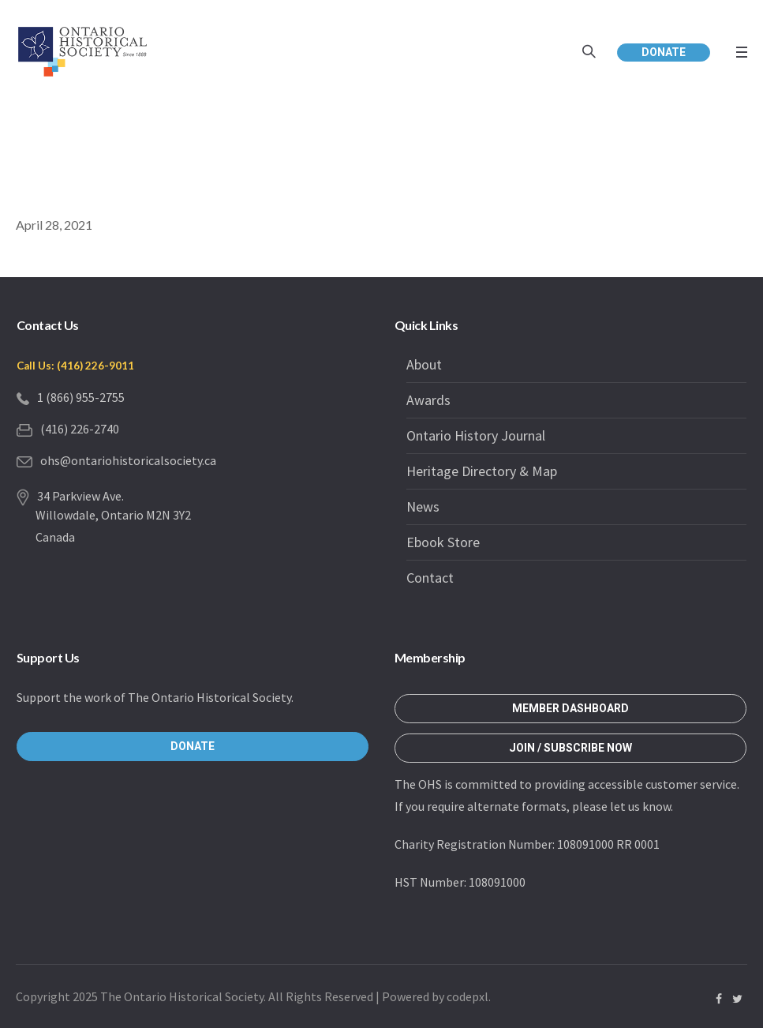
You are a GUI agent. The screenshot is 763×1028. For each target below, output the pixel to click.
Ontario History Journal (475, 435)
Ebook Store (443, 542)
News (422, 506)
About (424, 364)
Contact (430, 577)
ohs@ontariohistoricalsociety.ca (128, 460)
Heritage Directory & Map (481, 471)
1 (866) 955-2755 (81, 397)
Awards (428, 400)
